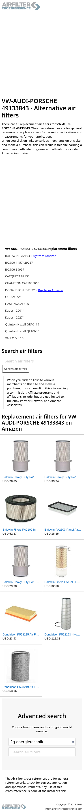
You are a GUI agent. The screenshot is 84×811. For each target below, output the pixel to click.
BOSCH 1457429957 (19, 262)
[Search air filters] (42, 361)
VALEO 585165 (15, 338)
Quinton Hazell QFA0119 (22, 324)
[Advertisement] (42, 54)
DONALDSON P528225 (21, 290)
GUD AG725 (13, 297)
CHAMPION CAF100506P (22, 283)
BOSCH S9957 (14, 269)
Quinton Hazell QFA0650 (22, 331)
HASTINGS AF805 (17, 304)
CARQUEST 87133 (17, 276)
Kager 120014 (14, 310)
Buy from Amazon (43, 256)
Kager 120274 (14, 317)
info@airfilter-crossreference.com (63, 808)
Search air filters (15, 369)
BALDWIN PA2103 (18, 256)
